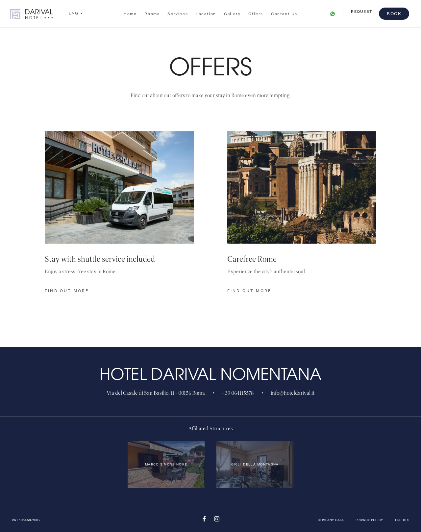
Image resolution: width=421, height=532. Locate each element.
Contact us (284, 10)
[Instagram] (216, 520)
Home (130, 14)
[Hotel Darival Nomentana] (31, 14)
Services (177, 13)
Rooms (152, 13)
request (361, 12)
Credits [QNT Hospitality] (402, 520)
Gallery (232, 12)
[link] (332, 11)
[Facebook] (204, 520)
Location (206, 13)
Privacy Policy (369, 520)
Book (394, 13)
